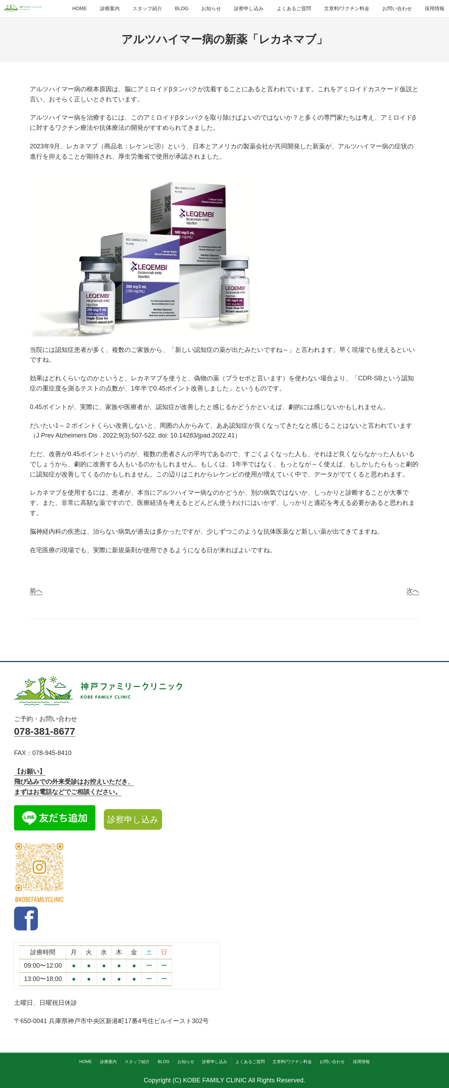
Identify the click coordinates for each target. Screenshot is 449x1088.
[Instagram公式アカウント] (39, 874)
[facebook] (26, 928)
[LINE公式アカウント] (54, 819)
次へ (413, 590)
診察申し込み (133, 819)
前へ (36, 590)
